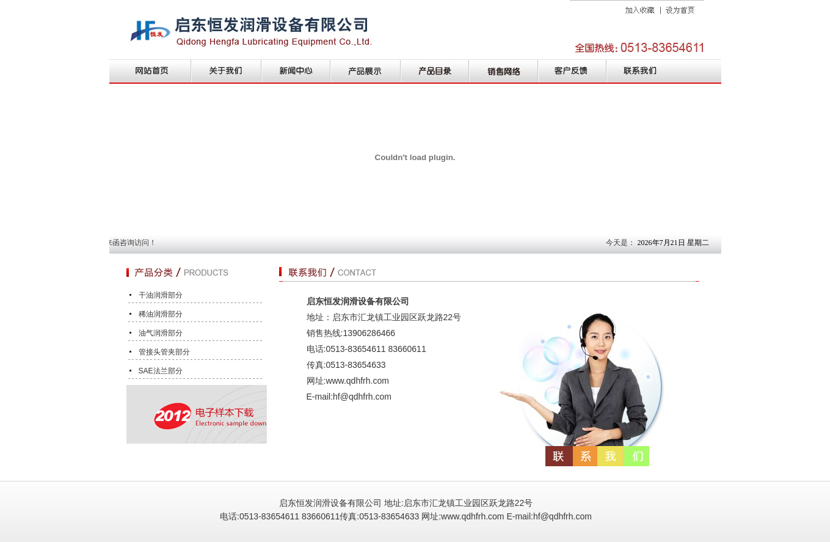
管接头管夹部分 (164, 352)
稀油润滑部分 (161, 314)
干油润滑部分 (161, 295)
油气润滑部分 (161, 333)
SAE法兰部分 (161, 371)
